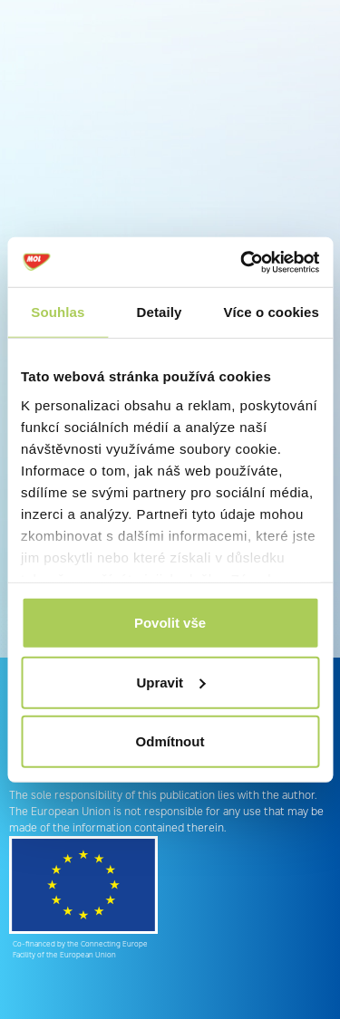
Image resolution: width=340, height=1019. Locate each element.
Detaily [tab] (159, 312)
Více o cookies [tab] (271, 312)
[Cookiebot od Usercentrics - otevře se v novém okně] (242, 262)
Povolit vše (170, 622)
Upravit (170, 681)
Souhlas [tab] (57, 312)
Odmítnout (170, 741)
